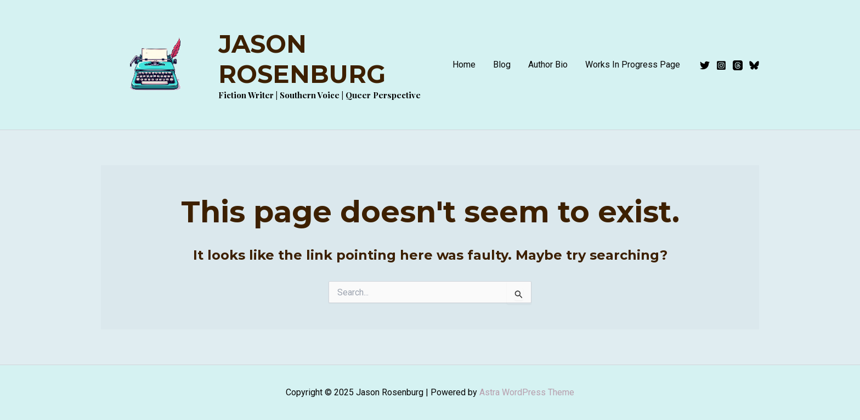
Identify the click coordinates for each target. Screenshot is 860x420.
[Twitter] (705, 65)
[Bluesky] (754, 65)
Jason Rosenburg (302, 59)
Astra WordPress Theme (526, 392)
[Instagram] (721, 65)
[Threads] (738, 65)
